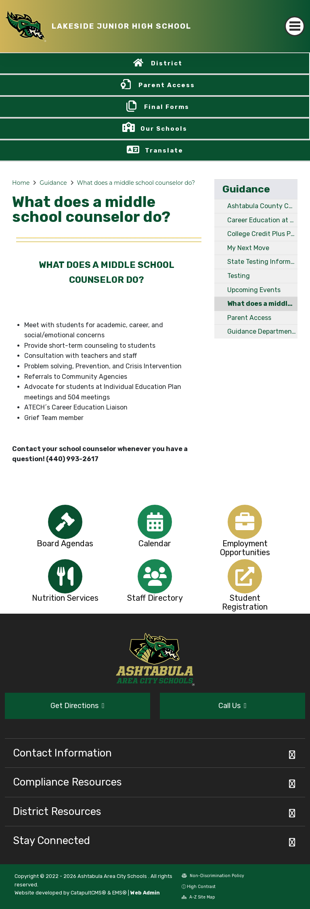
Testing (238, 276)
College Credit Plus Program (262, 234)
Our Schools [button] (163, 128)
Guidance (53, 182)
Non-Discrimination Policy (213, 875)
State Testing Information (262, 261)
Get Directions (77, 705)
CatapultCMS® (88, 893)
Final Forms (166, 107)
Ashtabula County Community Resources (262, 206)
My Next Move (248, 248)
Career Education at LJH (262, 220)
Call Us (232, 705)
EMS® (119, 893)
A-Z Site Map (198, 897)
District (166, 63)
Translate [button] (164, 150)
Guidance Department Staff (262, 331)
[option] (65, 522)
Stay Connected (51, 840)
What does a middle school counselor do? (136, 182)
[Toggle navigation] (294, 26)
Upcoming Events (254, 290)
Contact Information (62, 753)
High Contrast (201, 886)
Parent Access (166, 85)
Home (20, 182)
